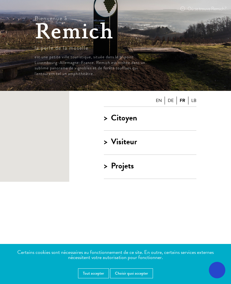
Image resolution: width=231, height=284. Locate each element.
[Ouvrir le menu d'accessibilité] (217, 270)
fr (182, 100)
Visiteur (124, 142)
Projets (122, 166)
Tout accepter (93, 273)
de (171, 100)
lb (193, 100)
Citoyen (124, 118)
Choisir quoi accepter (131, 273)
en (159, 100)
